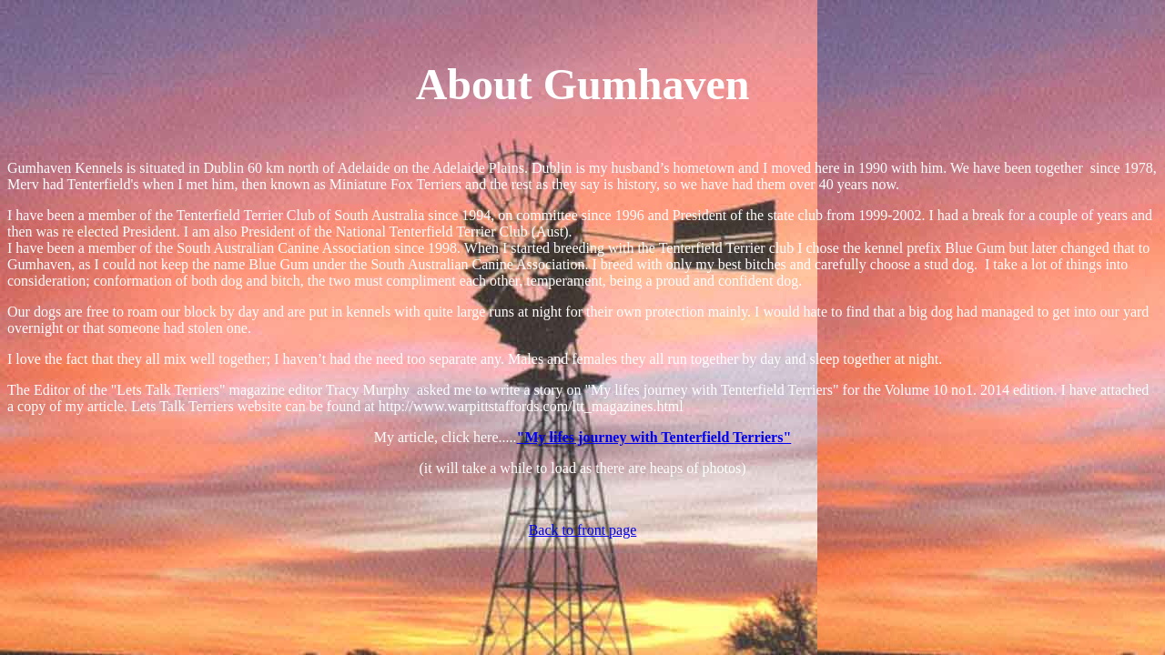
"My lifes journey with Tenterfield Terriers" (654, 437)
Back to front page (583, 530)
